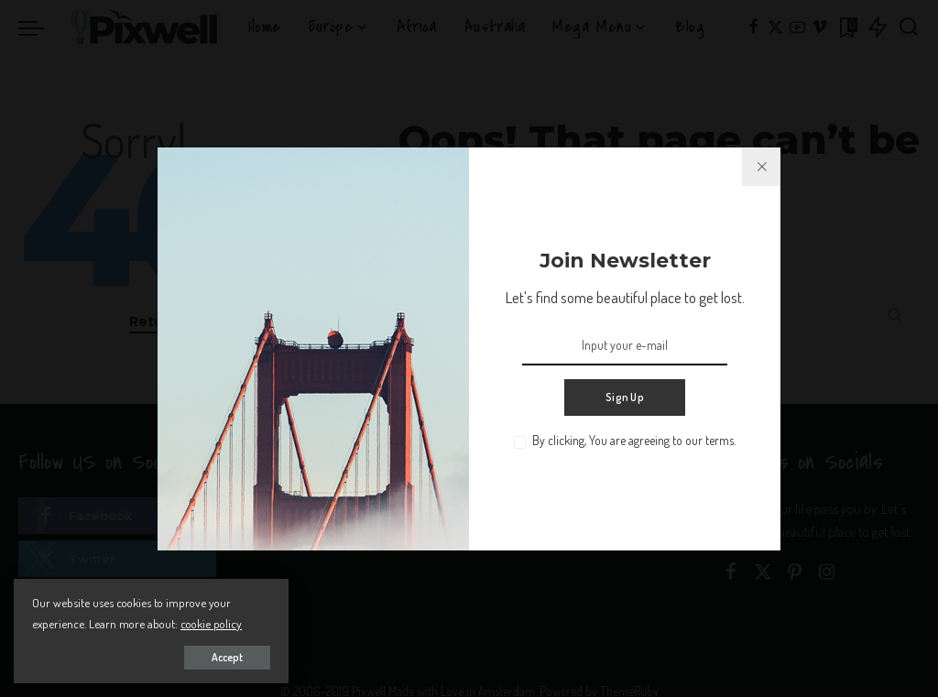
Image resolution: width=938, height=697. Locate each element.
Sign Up (624, 397)
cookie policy (211, 623)
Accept (227, 657)
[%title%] (761, 166)
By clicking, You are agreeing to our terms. (634, 440)
